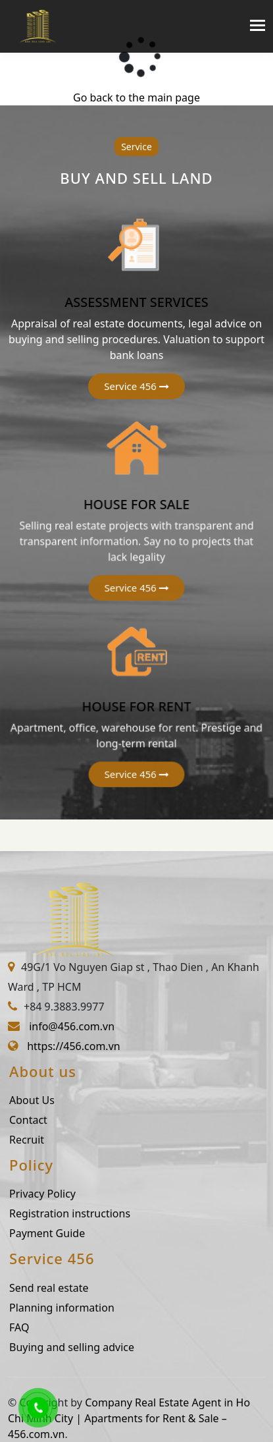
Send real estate (63, 1288)
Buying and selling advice (85, 1347)
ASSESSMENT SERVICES (136, 302)
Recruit (40, 1139)
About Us (45, 1100)
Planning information (75, 1307)
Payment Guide (61, 1233)
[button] (136, 386)
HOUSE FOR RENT (137, 705)
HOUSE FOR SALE (137, 504)
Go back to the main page (136, 97)
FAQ (33, 1327)
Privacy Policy (56, 1193)
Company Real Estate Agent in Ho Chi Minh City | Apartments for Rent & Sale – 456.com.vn (129, 1418)
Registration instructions (83, 1213)
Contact (42, 1120)
